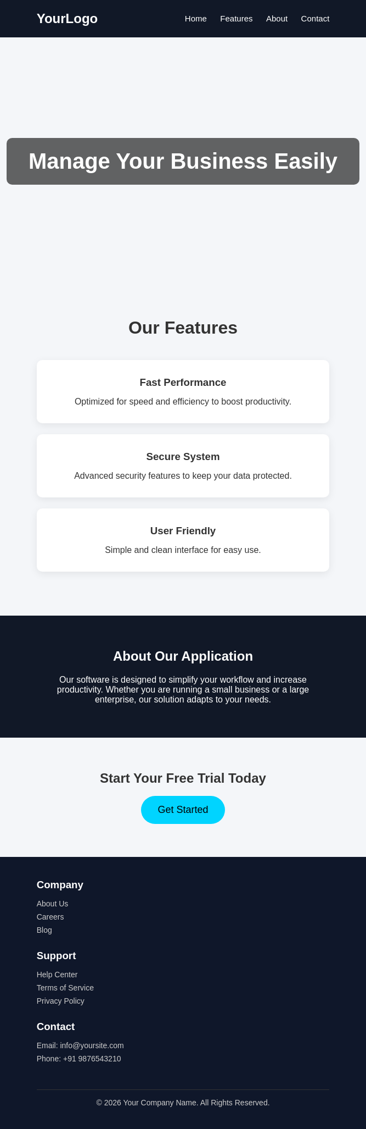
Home (196, 18)
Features (236, 18)
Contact (315, 18)
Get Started (182, 809)
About (277, 18)
